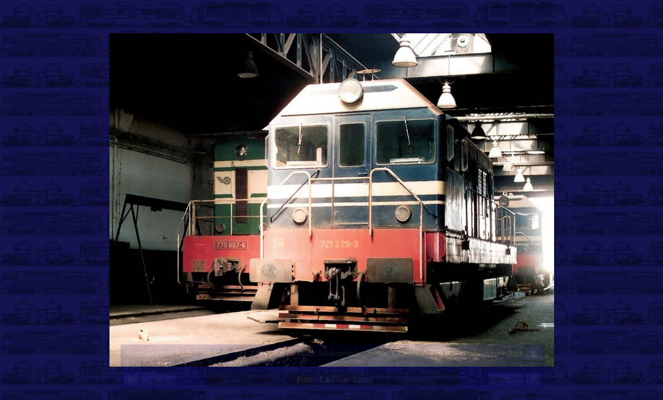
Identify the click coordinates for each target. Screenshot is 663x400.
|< (131, 379)
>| (533, 379)
